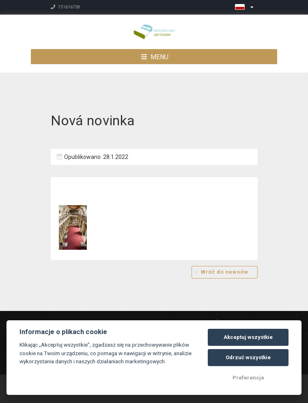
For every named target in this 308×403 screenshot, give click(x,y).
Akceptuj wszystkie (248, 337)
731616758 (65, 7)
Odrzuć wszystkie (248, 357)
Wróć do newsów (224, 272)
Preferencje (248, 378)
